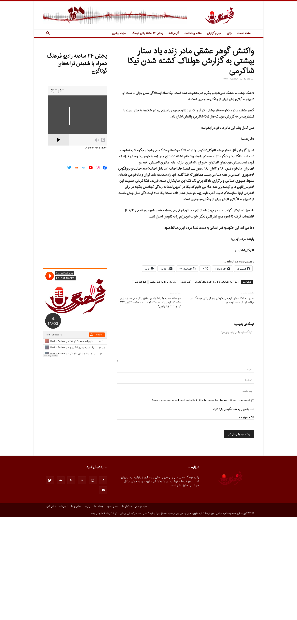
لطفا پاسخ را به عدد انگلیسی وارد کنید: (233, 512)
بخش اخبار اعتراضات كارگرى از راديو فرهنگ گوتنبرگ (217, 385)
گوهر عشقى (185, 385)
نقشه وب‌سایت (112, 609)
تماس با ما (76, 609)
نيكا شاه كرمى (140, 385)
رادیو (229, 33)
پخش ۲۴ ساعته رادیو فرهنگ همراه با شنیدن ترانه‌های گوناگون (77, 63)
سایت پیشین (119, 33)
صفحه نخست (244, 33)
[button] (48, 33)
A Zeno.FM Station (96, 148)
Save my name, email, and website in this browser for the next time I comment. (200, 503)
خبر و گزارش (214, 33)
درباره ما (87, 609)
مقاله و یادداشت (193, 33)
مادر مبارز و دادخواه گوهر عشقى (163, 385)
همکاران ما (127, 609)
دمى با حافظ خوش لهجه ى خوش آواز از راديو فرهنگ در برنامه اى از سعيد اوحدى (222, 403)
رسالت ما (98, 609)
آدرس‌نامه (174, 33)
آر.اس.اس (51, 609)
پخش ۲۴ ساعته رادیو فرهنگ (147, 33)
